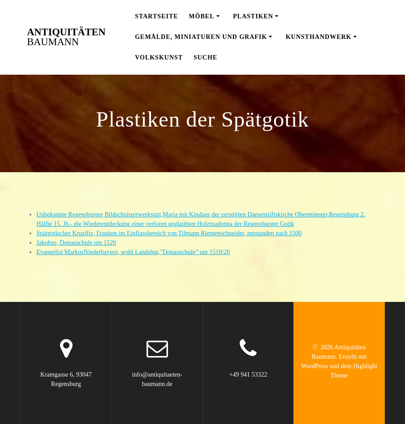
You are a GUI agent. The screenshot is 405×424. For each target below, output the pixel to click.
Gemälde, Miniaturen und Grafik (201, 37)
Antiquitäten (66, 37)
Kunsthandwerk (319, 37)
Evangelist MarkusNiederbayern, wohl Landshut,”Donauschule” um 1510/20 (133, 252)
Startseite (156, 16)
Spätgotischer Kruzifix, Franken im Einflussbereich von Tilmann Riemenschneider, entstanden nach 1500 (169, 233)
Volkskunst (159, 57)
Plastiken (253, 16)
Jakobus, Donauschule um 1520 (76, 242)
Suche (205, 57)
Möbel (201, 16)
